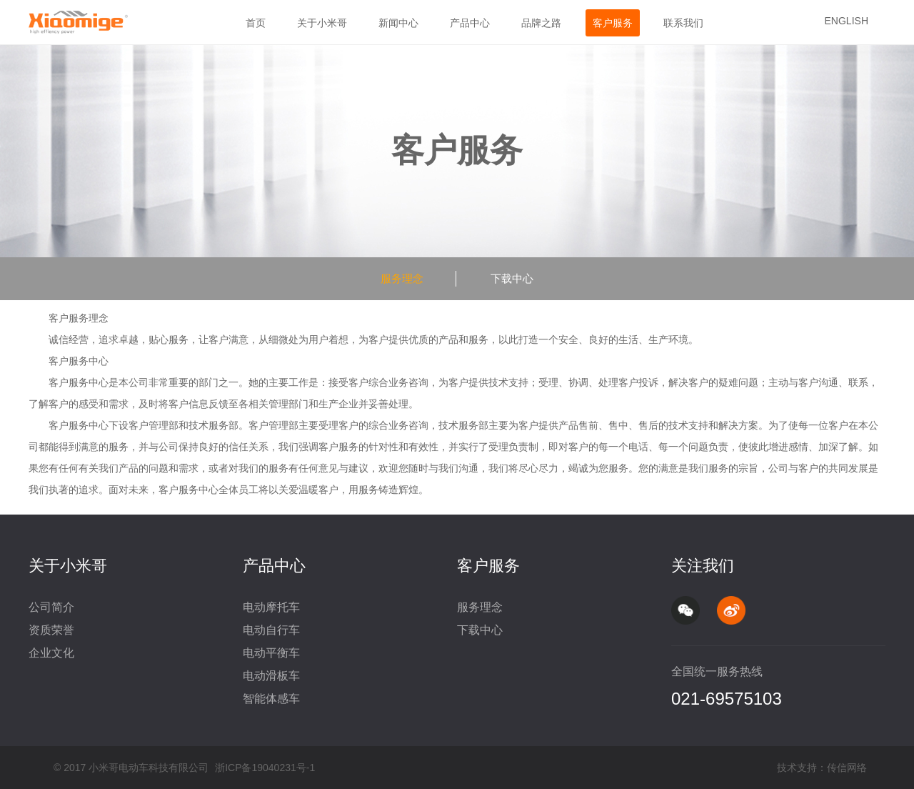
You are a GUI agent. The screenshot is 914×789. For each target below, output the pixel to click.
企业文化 (51, 653)
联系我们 (683, 23)
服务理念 (402, 278)
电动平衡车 (271, 653)
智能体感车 (271, 699)
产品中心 (470, 23)
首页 (256, 23)
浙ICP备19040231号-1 (265, 767)
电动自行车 (271, 630)
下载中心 (512, 278)
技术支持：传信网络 (822, 767)
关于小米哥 (322, 23)
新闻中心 (398, 23)
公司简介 (51, 607)
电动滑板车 (271, 676)
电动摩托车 (271, 607)
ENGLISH (846, 20)
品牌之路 (541, 23)
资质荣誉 (51, 630)
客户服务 (613, 23)
